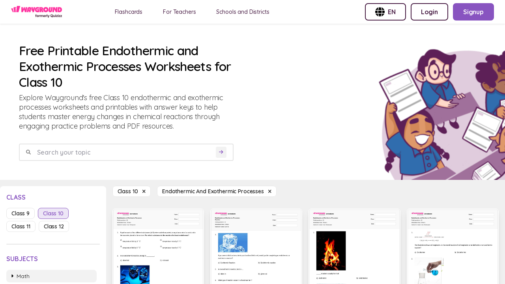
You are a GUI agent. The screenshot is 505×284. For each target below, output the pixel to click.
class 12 (54, 226)
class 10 (53, 213)
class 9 (20, 213)
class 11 (20, 226)
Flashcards (129, 11)
